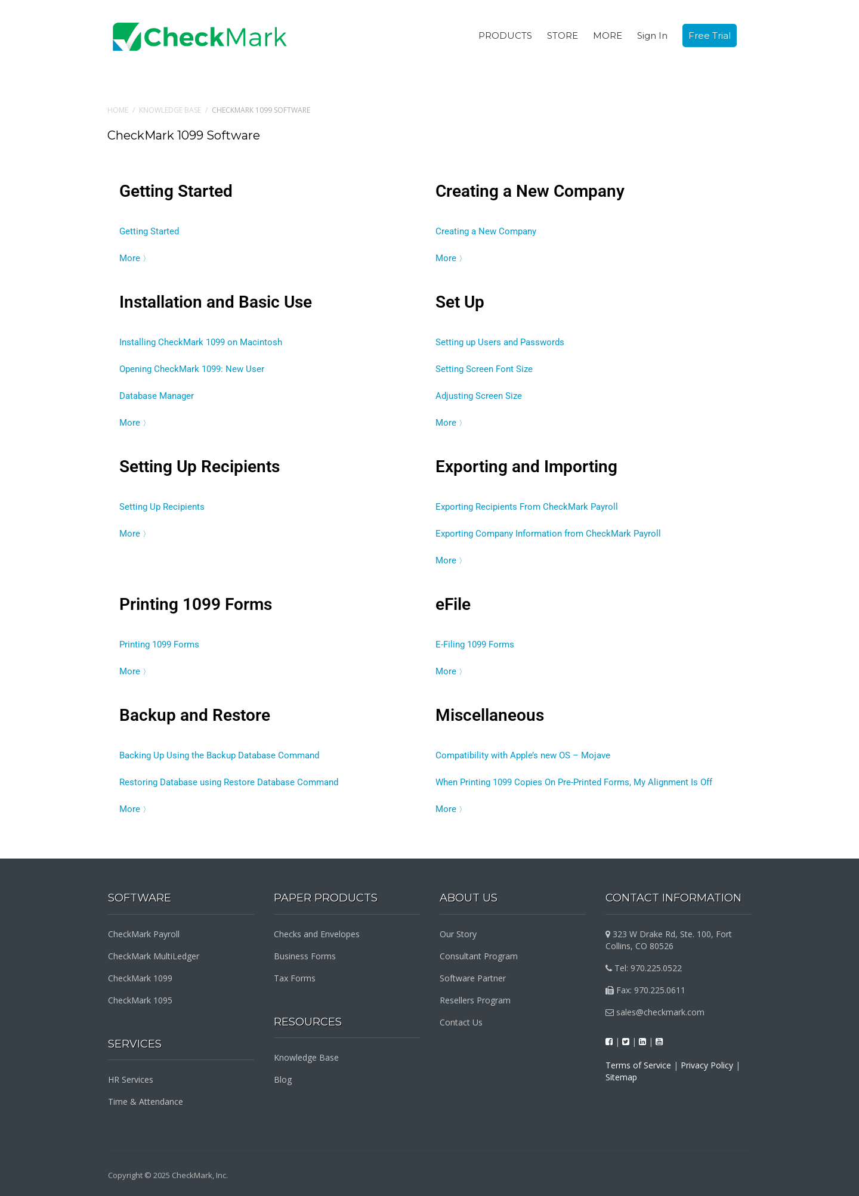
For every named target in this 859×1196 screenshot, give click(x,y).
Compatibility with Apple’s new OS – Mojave (522, 755)
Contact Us (461, 1022)
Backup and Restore (194, 715)
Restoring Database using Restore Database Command (228, 782)
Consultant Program (479, 956)
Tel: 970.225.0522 (643, 968)
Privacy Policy (707, 1065)
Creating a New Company (530, 191)
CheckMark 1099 (140, 978)
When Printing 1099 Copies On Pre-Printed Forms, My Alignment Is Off (573, 782)
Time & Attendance (145, 1101)
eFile (453, 604)
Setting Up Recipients (199, 466)
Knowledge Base (170, 110)
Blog (283, 1079)
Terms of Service (638, 1065)
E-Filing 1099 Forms (474, 644)
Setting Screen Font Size (484, 369)
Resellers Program (475, 1000)
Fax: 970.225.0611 (645, 990)
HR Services (130, 1079)
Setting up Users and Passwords (499, 342)
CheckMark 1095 (140, 1000)
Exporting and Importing (526, 466)
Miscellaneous (489, 715)
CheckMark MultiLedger (153, 956)
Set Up (459, 302)
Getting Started (176, 191)
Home (117, 110)
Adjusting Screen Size (478, 396)
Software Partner (473, 978)
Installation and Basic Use (215, 302)
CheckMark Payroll (144, 934)
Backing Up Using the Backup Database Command (219, 755)
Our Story (458, 934)
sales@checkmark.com (654, 1012)
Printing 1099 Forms (195, 604)
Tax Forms (295, 978)
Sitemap (621, 1077)
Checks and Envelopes (317, 934)
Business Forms (305, 956)
